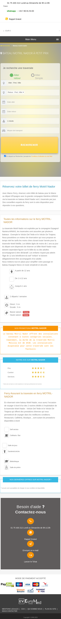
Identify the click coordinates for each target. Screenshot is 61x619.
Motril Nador (21, 334)
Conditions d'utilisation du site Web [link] (41, 156)
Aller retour (17, 75)
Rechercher (5, 45)
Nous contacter (10, 611)
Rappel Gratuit (13, 19)
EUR (8, 31)
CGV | (23, 609)
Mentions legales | (11, 609)
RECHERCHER (29, 145)
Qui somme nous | (36, 609)
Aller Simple (39, 75)
